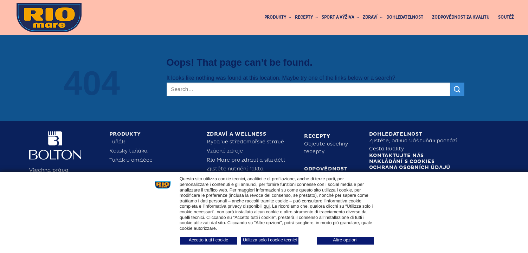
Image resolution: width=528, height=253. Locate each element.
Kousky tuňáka (128, 151)
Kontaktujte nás (396, 155)
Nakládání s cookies (402, 161)
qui (267, 206)
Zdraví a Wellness (236, 134)
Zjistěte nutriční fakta (235, 169)
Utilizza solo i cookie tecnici (270, 240)
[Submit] (457, 89)
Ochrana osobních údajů (409, 167)
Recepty (317, 136)
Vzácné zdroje (225, 151)
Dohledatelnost (396, 134)
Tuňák (117, 142)
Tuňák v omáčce (131, 160)
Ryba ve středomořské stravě (245, 142)
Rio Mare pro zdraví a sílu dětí (246, 160)
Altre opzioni (345, 240)
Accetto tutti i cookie (208, 240)
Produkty (125, 134)
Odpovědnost (326, 169)
